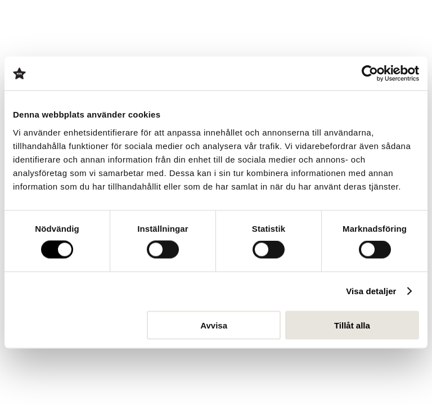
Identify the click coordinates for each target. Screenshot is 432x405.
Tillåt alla (352, 325)
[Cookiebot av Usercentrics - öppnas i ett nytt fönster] (370, 73)
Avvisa (213, 325)
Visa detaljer (371, 291)
